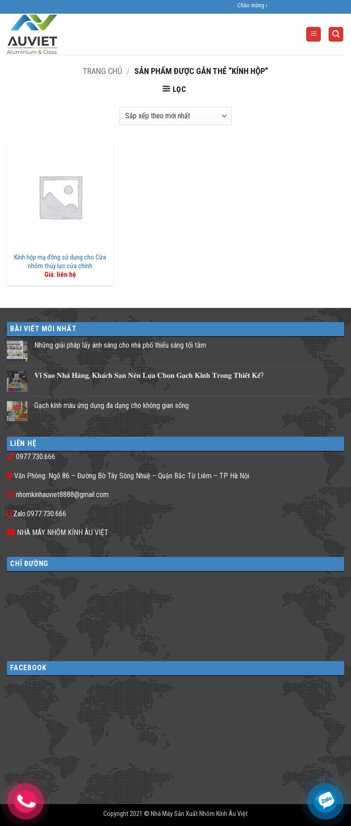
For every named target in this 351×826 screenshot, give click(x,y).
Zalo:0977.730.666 (39, 513)
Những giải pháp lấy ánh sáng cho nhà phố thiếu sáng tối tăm (120, 345)
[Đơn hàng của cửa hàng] (175, 116)
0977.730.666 (35, 456)
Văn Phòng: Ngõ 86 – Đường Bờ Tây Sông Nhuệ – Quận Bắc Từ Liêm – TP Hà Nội (131, 475)
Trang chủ (102, 71)
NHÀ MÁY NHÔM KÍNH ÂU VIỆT (62, 532)
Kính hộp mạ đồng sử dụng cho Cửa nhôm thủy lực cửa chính (60, 262)
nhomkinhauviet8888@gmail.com (62, 494)
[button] (313, 34)
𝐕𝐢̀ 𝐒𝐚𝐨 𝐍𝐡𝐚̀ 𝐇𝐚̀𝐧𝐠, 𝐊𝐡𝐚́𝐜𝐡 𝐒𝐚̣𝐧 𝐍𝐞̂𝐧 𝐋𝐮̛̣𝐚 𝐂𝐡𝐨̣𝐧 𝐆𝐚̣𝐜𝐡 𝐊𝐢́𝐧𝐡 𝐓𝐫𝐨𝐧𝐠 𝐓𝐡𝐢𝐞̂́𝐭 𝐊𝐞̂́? (149, 375)
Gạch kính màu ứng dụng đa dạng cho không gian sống (111, 405)
